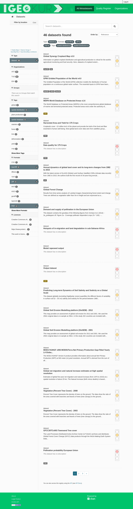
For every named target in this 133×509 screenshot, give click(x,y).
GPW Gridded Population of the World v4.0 (62, 78)
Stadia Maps (15, 50)
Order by (94, 35)
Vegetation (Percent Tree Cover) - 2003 (60, 411)
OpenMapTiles (15, 52)
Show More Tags (17, 153)
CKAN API (15, 502)
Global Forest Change (53, 190)
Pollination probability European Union (60, 450)
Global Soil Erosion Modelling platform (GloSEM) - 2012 (68, 310)
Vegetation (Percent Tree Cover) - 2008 (60, 391)
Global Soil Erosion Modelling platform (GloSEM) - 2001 (68, 330)
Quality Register (103, 8)
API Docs (78, 483)
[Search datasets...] (77, 26)
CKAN (91, 498)
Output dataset (50, 268)
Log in (126, 2)
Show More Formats (19, 210)
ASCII (52, 91)
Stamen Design (25, 50)
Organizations (121, 8)
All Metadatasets (84, 8)
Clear (34, 22)
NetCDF (46, 91)
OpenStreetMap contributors (29, 52)
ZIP (45, 180)
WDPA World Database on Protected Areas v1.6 (64, 101)
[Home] (12, 17)
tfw (51, 69)
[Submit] (115, 26)
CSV (45, 113)
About (13, 496)
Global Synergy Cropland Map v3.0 (58, 56)
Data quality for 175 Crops (55, 145)
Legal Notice (16, 499)
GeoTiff (46, 69)
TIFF (45, 136)
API (71, 483)
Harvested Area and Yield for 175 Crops (60, 123)
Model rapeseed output (53, 248)
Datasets (20, 17)
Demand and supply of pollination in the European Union (68, 209)
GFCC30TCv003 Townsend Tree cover (60, 431)
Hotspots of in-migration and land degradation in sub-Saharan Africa (73, 228)
